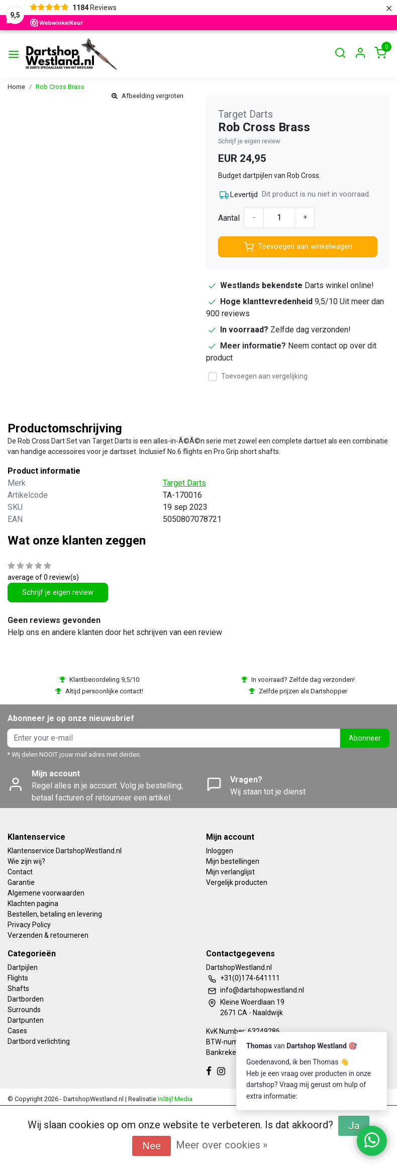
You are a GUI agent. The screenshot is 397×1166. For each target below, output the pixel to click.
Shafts (18, 988)
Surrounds (24, 1010)
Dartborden (26, 999)
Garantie (21, 882)
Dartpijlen (23, 967)
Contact (20, 872)
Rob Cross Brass (60, 87)
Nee (151, 1146)
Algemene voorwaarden (46, 893)
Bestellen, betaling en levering (55, 914)
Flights (18, 978)
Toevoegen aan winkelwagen (298, 247)
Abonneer (365, 738)
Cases (17, 1031)
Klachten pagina (33, 904)
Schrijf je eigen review (249, 141)
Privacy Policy (29, 925)
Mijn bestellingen (232, 861)
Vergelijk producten (236, 882)
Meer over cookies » (221, 1145)
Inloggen (219, 851)
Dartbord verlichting (39, 1041)
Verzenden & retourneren (48, 935)
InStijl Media (174, 1099)
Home (16, 87)
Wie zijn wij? (26, 861)
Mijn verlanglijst (230, 872)
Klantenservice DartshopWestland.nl (65, 851)
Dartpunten (26, 1020)
